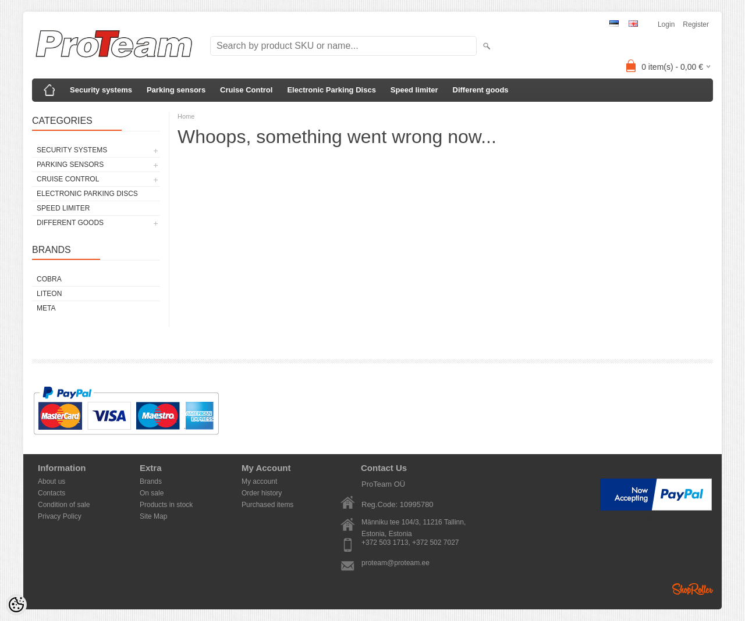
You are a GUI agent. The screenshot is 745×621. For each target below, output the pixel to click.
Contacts (51, 493)
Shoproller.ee (692, 589)
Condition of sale (64, 505)
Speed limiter (414, 89)
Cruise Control (246, 89)
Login (666, 24)
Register (696, 24)
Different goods (481, 89)
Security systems (101, 89)
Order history (262, 493)
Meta (46, 308)
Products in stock (166, 505)
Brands (151, 481)
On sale (152, 493)
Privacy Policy (59, 516)
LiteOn (49, 294)
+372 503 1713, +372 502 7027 (410, 542)
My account (259, 481)
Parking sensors (176, 89)
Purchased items (267, 505)
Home (186, 116)
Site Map (153, 516)
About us (51, 481)
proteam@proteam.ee (395, 563)
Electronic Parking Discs (331, 89)
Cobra (49, 279)
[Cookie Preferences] (16, 604)
